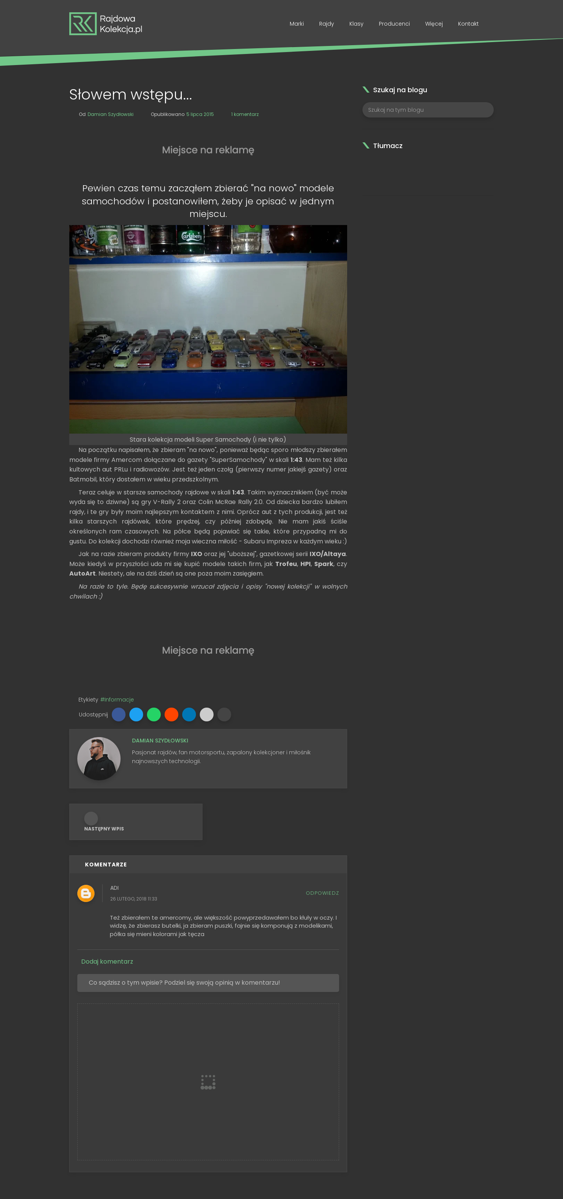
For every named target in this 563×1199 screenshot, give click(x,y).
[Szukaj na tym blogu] (428, 109)
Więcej (434, 24)
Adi (114, 888)
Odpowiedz (322, 893)
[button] (119, 714)
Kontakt (468, 24)
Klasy (356, 24)
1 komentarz (245, 114)
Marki (297, 24)
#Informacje (117, 699)
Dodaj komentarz (107, 962)
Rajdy (326, 24)
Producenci (394, 24)
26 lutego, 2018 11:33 (133, 899)
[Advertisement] (208, 148)
